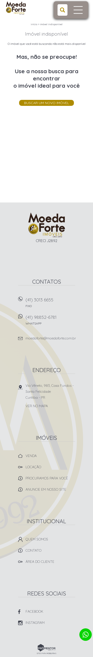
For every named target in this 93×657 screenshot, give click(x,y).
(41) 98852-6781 (50, 321)
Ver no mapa (37, 406)
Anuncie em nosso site (46, 489)
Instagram (35, 622)
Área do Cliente (40, 561)
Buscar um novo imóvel (46, 103)
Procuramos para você (47, 478)
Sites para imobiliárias (46, 653)
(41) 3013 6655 (50, 304)
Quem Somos (37, 539)
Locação (33, 467)
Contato (33, 550)
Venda (31, 456)
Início (34, 24)
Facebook (34, 611)
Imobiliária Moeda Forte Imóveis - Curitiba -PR (46, 224)
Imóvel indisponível (51, 24)
